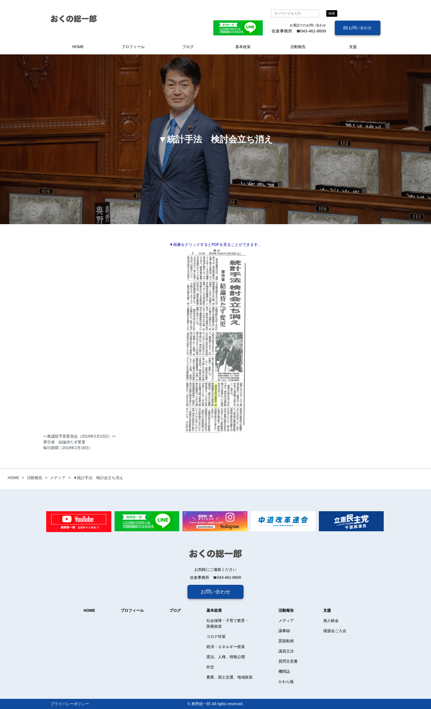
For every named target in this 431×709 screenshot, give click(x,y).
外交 (210, 667)
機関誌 (284, 671)
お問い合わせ (358, 28)
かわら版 (286, 681)
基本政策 (243, 47)
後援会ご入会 (334, 631)
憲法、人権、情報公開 (225, 657)
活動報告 (298, 47)
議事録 (284, 631)
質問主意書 (288, 661)
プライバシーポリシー (70, 704)
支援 (353, 47)
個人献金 (331, 620)
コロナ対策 (216, 636)
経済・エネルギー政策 (225, 646)
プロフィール (133, 47)
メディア (286, 620)
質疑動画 (286, 641)
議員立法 (286, 651)
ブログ (188, 47)
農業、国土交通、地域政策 (229, 677)
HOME (78, 47)
